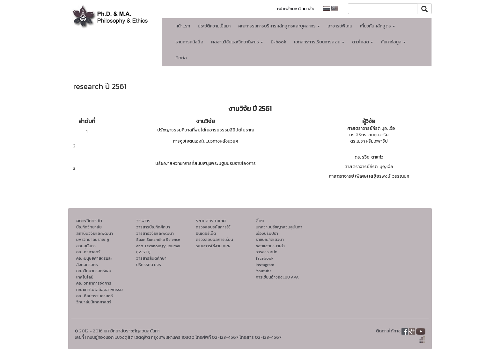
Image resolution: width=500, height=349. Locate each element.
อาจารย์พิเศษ (339, 26)
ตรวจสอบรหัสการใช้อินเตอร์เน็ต (213, 230)
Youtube (264, 271)
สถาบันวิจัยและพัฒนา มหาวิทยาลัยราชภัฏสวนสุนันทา (94, 239)
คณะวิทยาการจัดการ (93, 283)
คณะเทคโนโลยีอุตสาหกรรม (99, 289)
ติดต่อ (181, 58)
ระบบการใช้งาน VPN (213, 246)
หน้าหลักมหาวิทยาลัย (295, 8)
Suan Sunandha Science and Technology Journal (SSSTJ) (158, 245)
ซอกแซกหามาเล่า (270, 246)
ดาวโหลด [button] (362, 42)
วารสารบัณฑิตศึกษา (153, 227)
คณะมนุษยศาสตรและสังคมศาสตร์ (94, 261)
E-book (278, 42)
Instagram (265, 265)
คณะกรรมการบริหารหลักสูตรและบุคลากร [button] (279, 26)
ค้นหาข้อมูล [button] (393, 42)
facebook (265, 258)
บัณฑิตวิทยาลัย (89, 227)
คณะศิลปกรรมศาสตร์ (94, 296)
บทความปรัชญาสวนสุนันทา (279, 227)
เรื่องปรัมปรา (267, 233)
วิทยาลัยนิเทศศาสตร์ (93, 302)
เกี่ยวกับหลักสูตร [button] (377, 26)
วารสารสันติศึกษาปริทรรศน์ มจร (151, 261)
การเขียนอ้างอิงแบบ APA (277, 277)
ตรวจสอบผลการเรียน (214, 239)
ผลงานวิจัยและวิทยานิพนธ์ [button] (237, 42)
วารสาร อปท (266, 252)
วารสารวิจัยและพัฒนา (155, 233)
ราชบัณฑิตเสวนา (270, 239)
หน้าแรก (182, 26)
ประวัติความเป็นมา (214, 26)
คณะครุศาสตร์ (88, 252)
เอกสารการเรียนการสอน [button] (319, 42)
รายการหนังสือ (189, 42)
